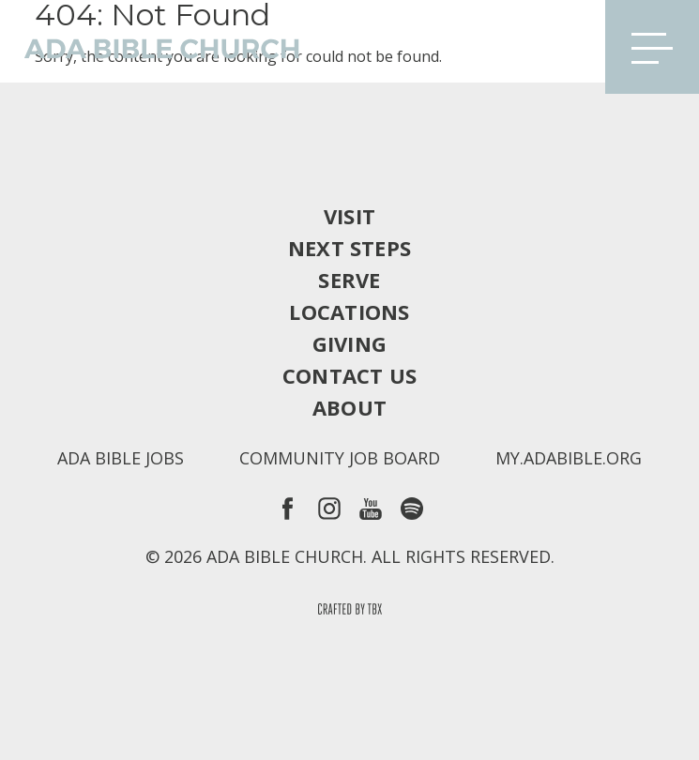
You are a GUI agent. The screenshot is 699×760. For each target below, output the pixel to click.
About (349, 407)
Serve (349, 279)
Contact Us (349, 375)
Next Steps (349, 247)
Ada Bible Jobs (120, 458)
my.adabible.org (568, 458)
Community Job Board (339, 458)
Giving (349, 343)
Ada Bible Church (150, 46)
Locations (349, 311)
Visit (349, 216)
